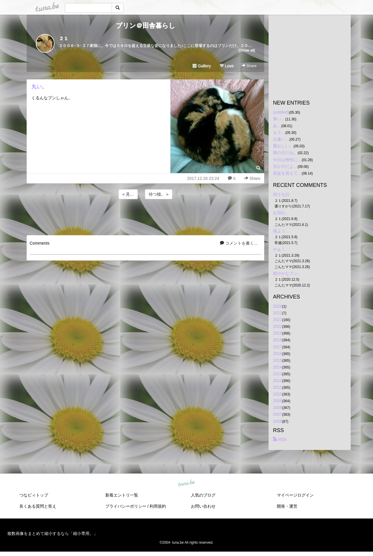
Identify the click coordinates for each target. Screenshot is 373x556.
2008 (277, 407)
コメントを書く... (238, 243)
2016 (277, 353)
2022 (277, 313)
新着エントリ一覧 (121, 495)
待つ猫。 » (159, 194)
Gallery (202, 66)
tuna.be (186, 483)
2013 (277, 373)
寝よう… (281, 230)
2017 (277, 346)
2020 (277, 326)
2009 (277, 400)
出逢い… (281, 139)
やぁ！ (279, 249)
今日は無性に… (287, 159)
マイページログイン (295, 495)
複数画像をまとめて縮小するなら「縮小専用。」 (52, 533)
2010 (277, 394)
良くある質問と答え (37, 506)
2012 (277, 380)
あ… (277, 125)
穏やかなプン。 (287, 273)
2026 (277, 306)
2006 (277, 421)
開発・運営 (287, 506)
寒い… (279, 119)
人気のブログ (203, 495)
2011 (277, 387)
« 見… (128, 194)
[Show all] (247, 50)
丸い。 (39, 87)
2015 (277, 360)
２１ (63, 38)
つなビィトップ (33, 495)
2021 (277, 319)
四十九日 (281, 194)
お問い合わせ (203, 506)
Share (249, 66)
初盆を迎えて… (287, 173)
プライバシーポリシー (125, 506)
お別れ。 (281, 212)
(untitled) (281, 112)
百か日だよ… (285, 166)
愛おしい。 (283, 146)
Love (227, 66)
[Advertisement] (145, 216)
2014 (277, 367)
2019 (277, 333)
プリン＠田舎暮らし (145, 25)
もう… (279, 132)
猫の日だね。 (285, 152)
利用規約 (158, 506)
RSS (280, 439)
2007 (277, 414)
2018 (277, 339)
